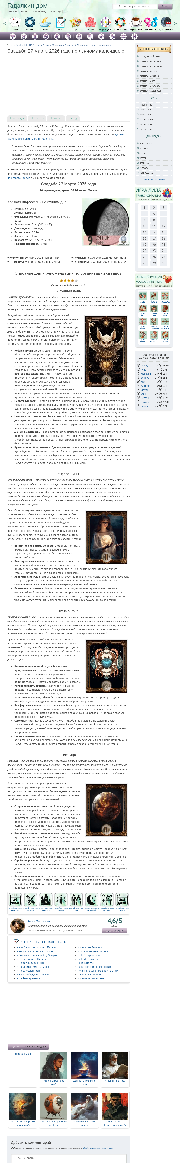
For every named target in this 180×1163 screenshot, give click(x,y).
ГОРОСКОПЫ (20, 44)
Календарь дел (147, 81)
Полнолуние (146, 119)
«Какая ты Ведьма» (90, 947)
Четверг (143, 158)
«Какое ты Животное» (92, 978)
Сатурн (145, 389)
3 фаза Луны (146, 124)
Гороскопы (30, 30)
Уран (143, 394)
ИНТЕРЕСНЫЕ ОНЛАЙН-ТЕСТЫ (43, 942)
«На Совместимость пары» (33, 966)
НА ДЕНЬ (34, 44)
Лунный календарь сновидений (92, 909)
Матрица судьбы (105, 30)
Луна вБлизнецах (165, 302)
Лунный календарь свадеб (76, 909)
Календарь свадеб (149, 76)
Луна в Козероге (143, 341)
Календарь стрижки (150, 61)
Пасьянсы (90, 30)
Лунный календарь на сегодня (15, 909)
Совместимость (151, 30)
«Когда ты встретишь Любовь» (36, 951)
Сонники (45, 30)
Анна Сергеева (39, 921)
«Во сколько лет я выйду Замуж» (37, 955)
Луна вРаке (142, 314)
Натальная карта (120, 30)
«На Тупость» (86, 963)
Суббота (143, 168)
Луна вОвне (142, 302)
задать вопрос (114, 930)
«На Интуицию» (88, 959)
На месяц (56, 118)
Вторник (143, 148)
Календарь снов (148, 71)
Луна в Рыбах (165, 341)
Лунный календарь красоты (61, 909)
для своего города (18, 177)
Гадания (15, 30)
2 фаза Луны (146, 114)
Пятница (144, 163)
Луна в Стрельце (165, 327)
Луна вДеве (165, 314)
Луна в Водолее (154, 341)
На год (72, 118)
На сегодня (17, 118)
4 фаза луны (146, 129)
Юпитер (145, 385)
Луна (143, 369)
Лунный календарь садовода (107, 909)
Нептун (145, 398)
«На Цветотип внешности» (94, 966)
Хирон (144, 406)
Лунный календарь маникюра (46, 909)
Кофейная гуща (136, 30)
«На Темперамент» (28, 978)
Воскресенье (146, 173)
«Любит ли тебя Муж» (30, 963)
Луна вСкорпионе (154, 327)
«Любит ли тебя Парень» (32, 959)
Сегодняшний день (150, 56)
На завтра (37, 118)
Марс (144, 381)
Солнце (145, 365)
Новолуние (146, 104)
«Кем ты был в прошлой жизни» (98, 970)
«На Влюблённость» (29, 970)
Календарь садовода (151, 86)
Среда (142, 153)
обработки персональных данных (98, 1148)
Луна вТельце (154, 302)
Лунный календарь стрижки (30, 909)
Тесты (60, 30)
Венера (145, 377)
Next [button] (175, 22)
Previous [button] (5, 22)
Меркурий (146, 373)
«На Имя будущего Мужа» (33, 974)
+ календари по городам (154, 179)
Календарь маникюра (151, 66)
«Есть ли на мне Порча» (93, 951)
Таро (75, 30)
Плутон (145, 402)
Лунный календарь (166, 30)
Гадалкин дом (27, 5)
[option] (14, 25)
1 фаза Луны (146, 109)
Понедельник (146, 143)
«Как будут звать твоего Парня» (36, 947)
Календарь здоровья (151, 91)
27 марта (46, 44)
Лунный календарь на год (122, 909)
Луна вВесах (142, 327)
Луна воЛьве (154, 314)
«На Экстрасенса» (89, 955)
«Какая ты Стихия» (89, 974)
